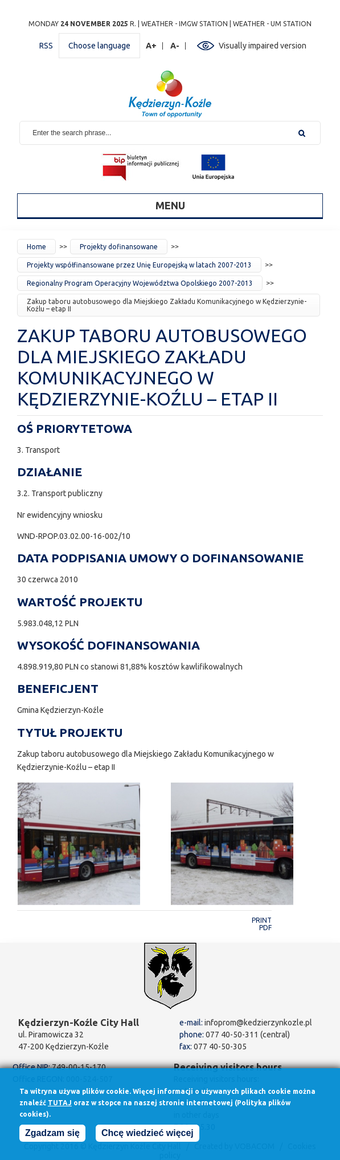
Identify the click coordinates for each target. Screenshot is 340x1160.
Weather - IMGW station (184, 23)
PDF (265, 927)
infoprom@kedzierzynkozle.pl (258, 1022)
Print (262, 920)
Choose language (99, 45)
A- (175, 46)
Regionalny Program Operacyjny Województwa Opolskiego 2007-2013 (140, 283)
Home (36, 246)
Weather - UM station (272, 23)
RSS (46, 45)
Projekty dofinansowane (119, 246)
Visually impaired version (262, 45)
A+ (151, 46)
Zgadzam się (52, 1137)
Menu (170, 205)
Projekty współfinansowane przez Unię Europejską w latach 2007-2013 (139, 265)
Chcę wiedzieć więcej (147, 1137)
